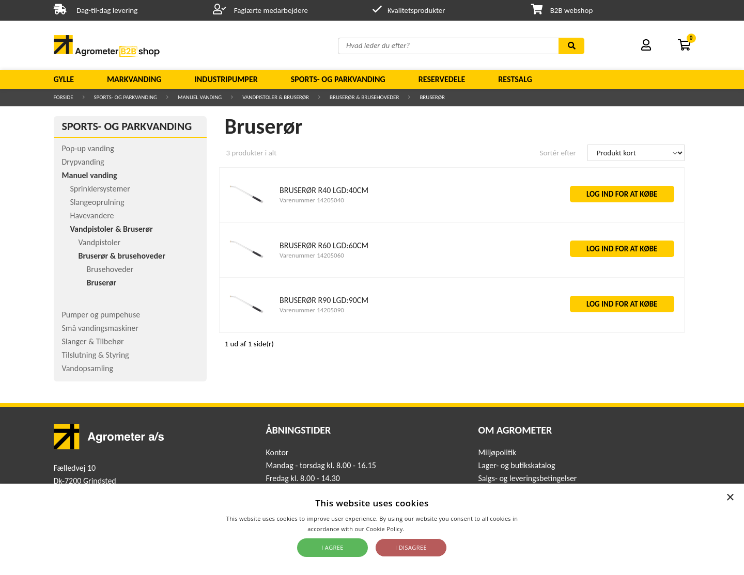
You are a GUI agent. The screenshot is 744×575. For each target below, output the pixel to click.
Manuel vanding (200, 97)
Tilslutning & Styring (95, 355)
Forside (63, 97)
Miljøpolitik (497, 452)
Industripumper (225, 79)
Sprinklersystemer (100, 189)
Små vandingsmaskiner (100, 328)
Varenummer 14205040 (312, 200)
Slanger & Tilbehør (93, 341)
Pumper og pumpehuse (101, 315)
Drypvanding (83, 162)
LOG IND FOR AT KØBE (622, 194)
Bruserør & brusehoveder (364, 97)
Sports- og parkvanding (338, 79)
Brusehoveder (110, 269)
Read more (421, 529)
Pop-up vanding (88, 148)
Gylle (64, 79)
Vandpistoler (100, 242)
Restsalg (515, 79)
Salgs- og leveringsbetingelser (527, 478)
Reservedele (442, 79)
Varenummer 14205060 (312, 255)
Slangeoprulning (97, 202)
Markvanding (134, 79)
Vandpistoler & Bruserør (275, 97)
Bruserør (432, 97)
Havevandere (92, 215)
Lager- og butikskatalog (516, 465)
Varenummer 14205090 (312, 310)
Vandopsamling (87, 368)
